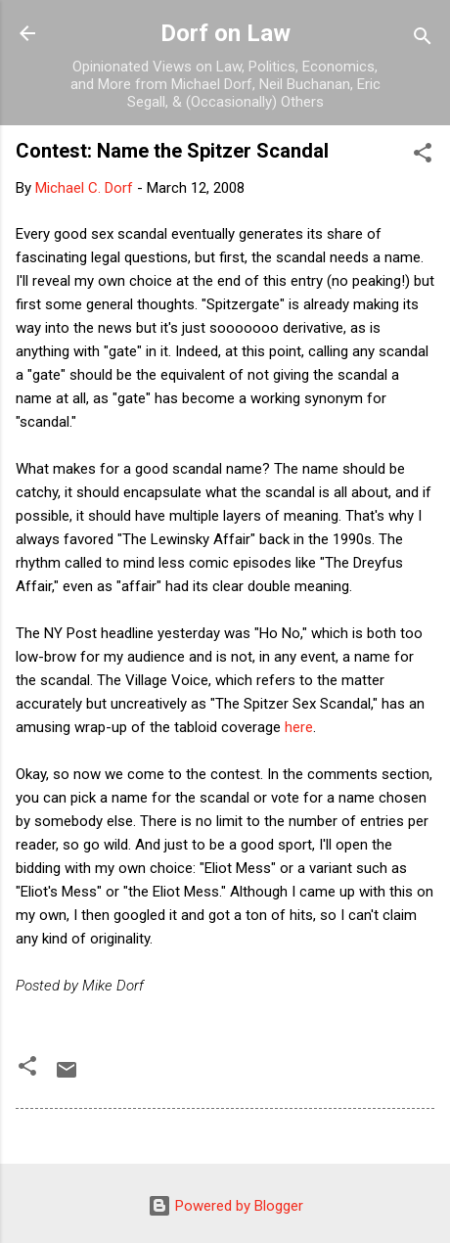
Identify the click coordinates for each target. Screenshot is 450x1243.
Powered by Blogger (225, 1206)
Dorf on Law (225, 33)
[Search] (422, 39)
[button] (422, 156)
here (299, 727)
